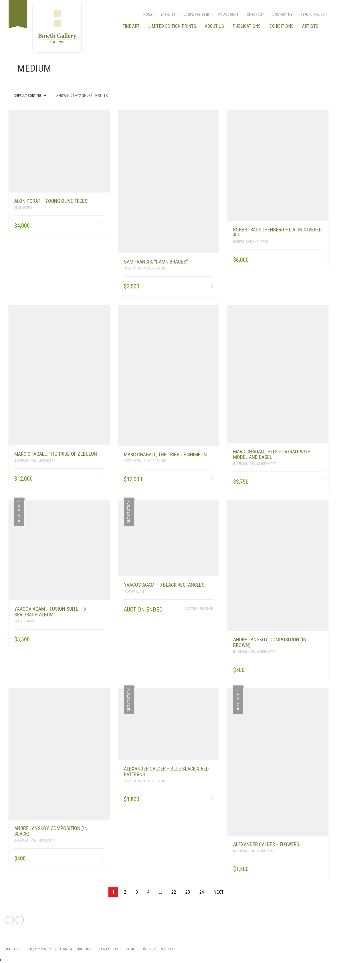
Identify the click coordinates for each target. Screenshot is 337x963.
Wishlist (168, 14)
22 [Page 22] (173, 892)
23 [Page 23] (187, 892)
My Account (228, 14)
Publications (247, 26)
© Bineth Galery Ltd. (159, 949)
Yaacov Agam (24, 621)
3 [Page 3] (137, 892)
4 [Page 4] (148, 892)
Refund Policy (313, 14)
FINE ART (131, 26)
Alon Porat (23, 208)
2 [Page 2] (125, 892)
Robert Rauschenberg (250, 242)
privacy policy (39, 949)
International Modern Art (145, 268)
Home (147, 14)
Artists (310, 26)
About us (214, 26)
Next (218, 892)
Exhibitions (281, 26)
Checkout (255, 14)
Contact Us (282, 14)
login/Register (196, 14)
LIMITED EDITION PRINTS (172, 26)
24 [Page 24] (201, 892)
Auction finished (199, 608)
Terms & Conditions (75, 949)
